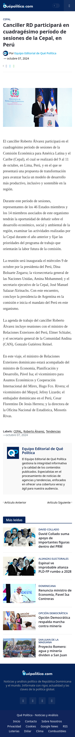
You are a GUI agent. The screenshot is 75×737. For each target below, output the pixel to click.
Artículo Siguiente (59, 502)
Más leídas (14, 520)
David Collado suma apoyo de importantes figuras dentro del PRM (54, 540)
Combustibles (57, 731)
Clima (39, 731)
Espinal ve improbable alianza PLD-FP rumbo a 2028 (55, 567)
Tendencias (53, 431)
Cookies (31, 726)
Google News (49, 726)
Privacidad (14, 726)
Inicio (16, 721)
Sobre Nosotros (52, 721)
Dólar (27, 731)
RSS (65, 726)
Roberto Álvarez (33, 431)
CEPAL (18, 431)
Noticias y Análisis (46, 715)
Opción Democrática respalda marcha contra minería (54, 622)
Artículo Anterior (15, 502)
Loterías (14, 731)
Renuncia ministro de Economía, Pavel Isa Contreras (55, 594)
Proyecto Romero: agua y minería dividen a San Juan (53, 651)
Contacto (31, 721)
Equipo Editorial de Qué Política (42, 450)
